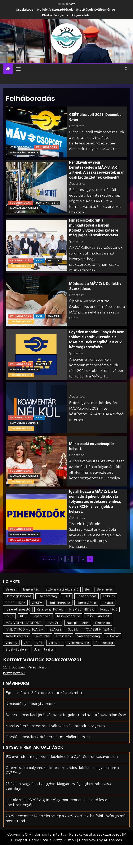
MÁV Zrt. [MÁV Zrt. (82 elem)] (53, 623)
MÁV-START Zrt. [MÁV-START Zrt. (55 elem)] (98, 616)
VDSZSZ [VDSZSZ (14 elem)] (112, 636)
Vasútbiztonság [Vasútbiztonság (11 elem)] (88, 636)
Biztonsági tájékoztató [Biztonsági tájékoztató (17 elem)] (61, 589)
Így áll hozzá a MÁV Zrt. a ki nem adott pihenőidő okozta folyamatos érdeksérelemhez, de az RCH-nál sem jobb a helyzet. (95, 501)
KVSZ (39, 260)
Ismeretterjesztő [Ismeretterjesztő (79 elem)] (17, 609)
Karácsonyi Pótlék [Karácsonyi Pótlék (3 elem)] (50, 609)
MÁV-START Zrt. (47, 203)
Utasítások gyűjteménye (95, 9)
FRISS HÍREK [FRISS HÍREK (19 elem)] (15, 603)
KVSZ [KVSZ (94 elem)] (9, 616)
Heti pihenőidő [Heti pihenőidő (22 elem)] (59, 603)
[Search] (126, 69)
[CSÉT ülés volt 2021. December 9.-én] (36, 132)
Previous (48, 559)
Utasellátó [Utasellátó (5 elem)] (63, 636)
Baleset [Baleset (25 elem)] (11, 589)
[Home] (8, 69)
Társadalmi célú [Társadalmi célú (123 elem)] (16, 636)
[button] (18, 69)
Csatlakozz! (25, 9)
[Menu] (18, 69)
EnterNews (88, 840)
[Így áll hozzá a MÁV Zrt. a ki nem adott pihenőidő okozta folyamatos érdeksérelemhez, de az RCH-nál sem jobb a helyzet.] (36, 519)
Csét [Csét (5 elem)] (66, 596)
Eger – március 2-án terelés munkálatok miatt (44, 693)
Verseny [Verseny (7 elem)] (11, 643)
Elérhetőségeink (55, 15)
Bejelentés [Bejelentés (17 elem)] (31, 589)
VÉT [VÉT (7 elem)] (39, 643)
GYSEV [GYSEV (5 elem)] (37, 603)
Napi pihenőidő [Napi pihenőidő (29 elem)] (78, 623)
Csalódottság (20, 147)
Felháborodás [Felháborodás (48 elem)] (86, 596)
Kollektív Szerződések (55, 9)
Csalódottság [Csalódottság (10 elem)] (47, 596)
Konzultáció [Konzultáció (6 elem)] (108, 609)
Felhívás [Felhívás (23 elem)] (109, 596)
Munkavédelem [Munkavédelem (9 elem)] (68, 616)
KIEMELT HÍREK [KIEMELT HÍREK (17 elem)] (81, 609)
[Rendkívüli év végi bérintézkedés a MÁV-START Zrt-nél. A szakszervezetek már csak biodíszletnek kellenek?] (36, 187)
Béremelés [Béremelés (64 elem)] (105, 589)
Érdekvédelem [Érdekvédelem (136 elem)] (16, 649)
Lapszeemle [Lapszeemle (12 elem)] (41, 616)
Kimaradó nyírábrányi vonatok (31, 704)
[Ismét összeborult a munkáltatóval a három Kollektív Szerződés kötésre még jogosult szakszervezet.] (36, 245)
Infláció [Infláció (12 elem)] (107, 603)
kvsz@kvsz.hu (14, 673)
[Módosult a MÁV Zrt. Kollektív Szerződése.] (36, 301)
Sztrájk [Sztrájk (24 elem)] (73, 629)
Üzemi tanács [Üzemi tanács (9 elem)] (44, 649)
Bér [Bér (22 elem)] (87, 589)
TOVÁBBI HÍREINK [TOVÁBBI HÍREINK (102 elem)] (98, 629)
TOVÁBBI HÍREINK (21, 266)
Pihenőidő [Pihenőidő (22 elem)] (102, 623)
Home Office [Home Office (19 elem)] (86, 603)
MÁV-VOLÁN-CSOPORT (24, 152)
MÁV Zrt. (54, 260)
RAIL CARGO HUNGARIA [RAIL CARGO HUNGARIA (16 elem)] (24, 629)
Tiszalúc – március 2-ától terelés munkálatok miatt (48, 737)
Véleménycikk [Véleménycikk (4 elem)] (78, 643)
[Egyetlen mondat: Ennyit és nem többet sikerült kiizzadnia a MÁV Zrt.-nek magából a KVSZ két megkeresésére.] (36, 354)
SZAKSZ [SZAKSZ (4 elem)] (55, 629)
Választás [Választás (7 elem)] (55, 643)
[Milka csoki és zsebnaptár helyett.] (36, 461)
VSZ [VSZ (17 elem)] (27, 643)
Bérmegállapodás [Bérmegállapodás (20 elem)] (18, 596)
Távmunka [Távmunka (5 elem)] (42, 636)
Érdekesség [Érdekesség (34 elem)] (104, 643)
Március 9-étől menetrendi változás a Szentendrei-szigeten (55, 726)
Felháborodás (46, 147)
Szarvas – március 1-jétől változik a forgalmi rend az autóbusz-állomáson (66, 715)
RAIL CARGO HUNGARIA (24, 540)
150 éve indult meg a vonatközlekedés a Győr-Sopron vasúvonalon (62, 757)
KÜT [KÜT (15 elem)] (23, 616)
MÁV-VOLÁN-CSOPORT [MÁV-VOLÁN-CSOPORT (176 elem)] (23, 623)
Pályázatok (80, 15)
